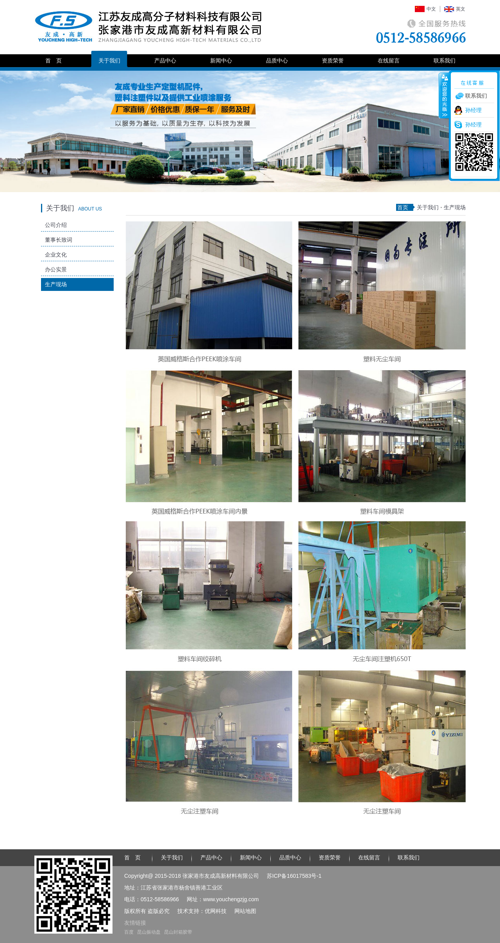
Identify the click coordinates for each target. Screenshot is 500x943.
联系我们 (444, 60)
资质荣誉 (333, 60)
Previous (59, 138)
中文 (431, 9)
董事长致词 (58, 240)
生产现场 (56, 284)
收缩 (444, 95)
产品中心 (165, 60)
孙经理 (473, 110)
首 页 (53, 60)
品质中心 (277, 60)
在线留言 (389, 60)
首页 (402, 207)
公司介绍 (56, 225)
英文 (460, 9)
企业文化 (56, 254)
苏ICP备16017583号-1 (294, 876)
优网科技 (216, 911)
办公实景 (56, 269)
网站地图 (245, 911)
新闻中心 (221, 60)
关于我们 (109, 60)
